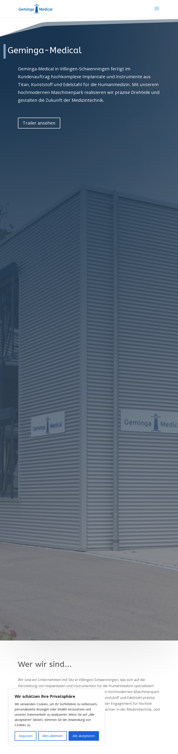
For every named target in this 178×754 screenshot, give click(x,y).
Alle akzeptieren (84, 736)
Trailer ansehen (39, 116)
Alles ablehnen (52, 736)
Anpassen (26, 736)
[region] (57, 717)
